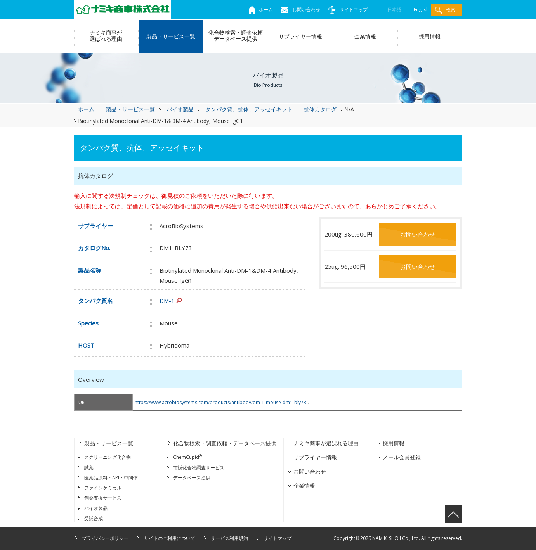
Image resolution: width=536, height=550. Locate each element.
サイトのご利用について (169, 538)
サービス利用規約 (229, 538)
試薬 (89, 467)
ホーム (261, 9)
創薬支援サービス (102, 498)
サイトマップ (348, 9)
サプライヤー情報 (300, 36)
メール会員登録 (402, 457)
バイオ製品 (180, 109)
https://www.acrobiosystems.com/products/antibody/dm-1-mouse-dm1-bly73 (220, 402)
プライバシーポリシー (105, 538)
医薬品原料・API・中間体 (111, 477)
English (421, 9)
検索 (445, 10)
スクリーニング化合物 (107, 457)
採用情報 (430, 36)
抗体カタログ (320, 109)
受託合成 (93, 518)
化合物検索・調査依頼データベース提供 (235, 35)
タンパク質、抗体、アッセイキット (248, 109)
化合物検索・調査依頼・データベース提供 (224, 443)
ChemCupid (187, 457)
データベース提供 (191, 477)
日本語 (394, 9)
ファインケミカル (102, 487)
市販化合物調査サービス (198, 467)
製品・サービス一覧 (170, 36)
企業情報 (365, 36)
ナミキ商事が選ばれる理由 (106, 35)
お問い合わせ (300, 9)
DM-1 (167, 300)
